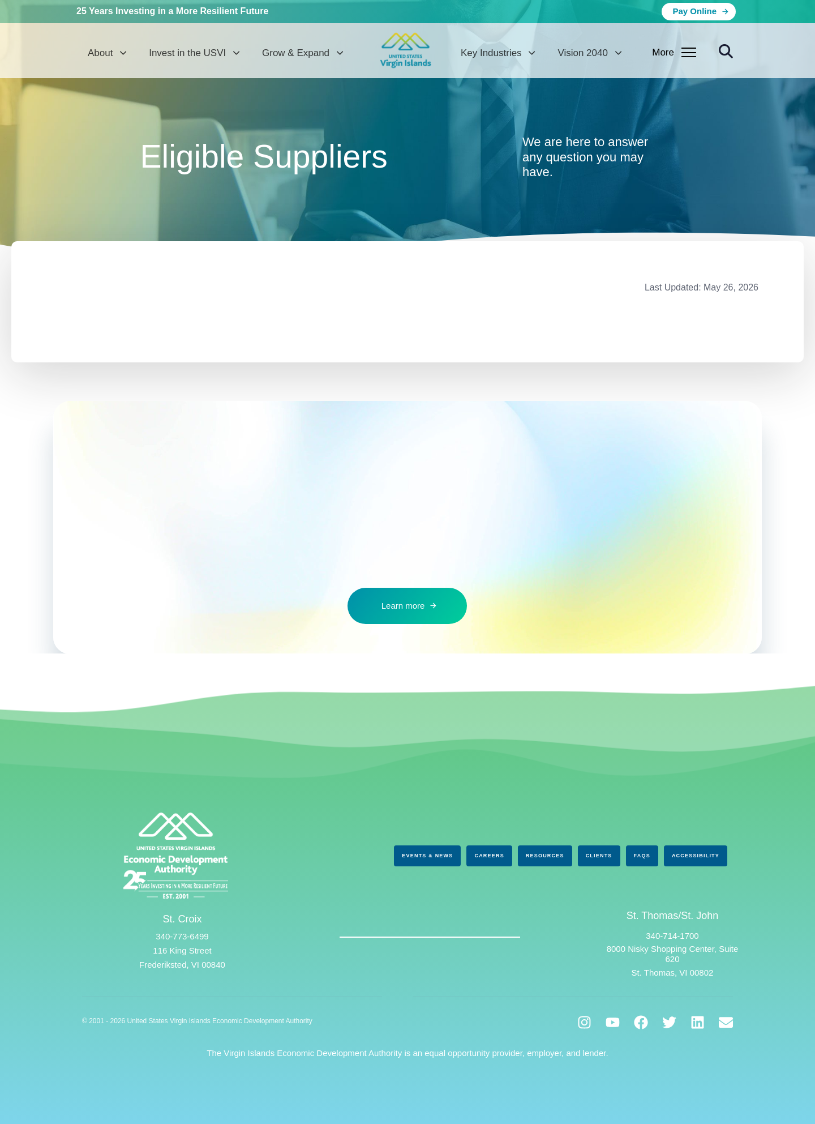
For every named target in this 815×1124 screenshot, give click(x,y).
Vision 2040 (589, 53)
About (107, 53)
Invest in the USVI (194, 53)
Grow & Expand (302, 53)
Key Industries (498, 53)
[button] (726, 51)
